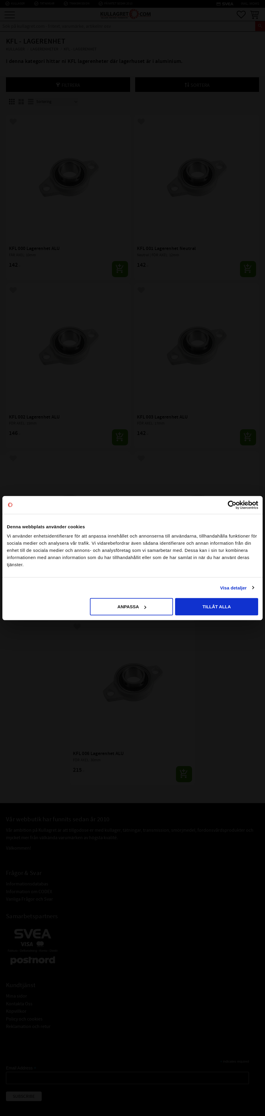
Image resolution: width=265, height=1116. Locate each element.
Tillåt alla (216, 606)
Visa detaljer (233, 587)
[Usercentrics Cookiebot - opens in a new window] (232, 504)
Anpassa (131, 606)
